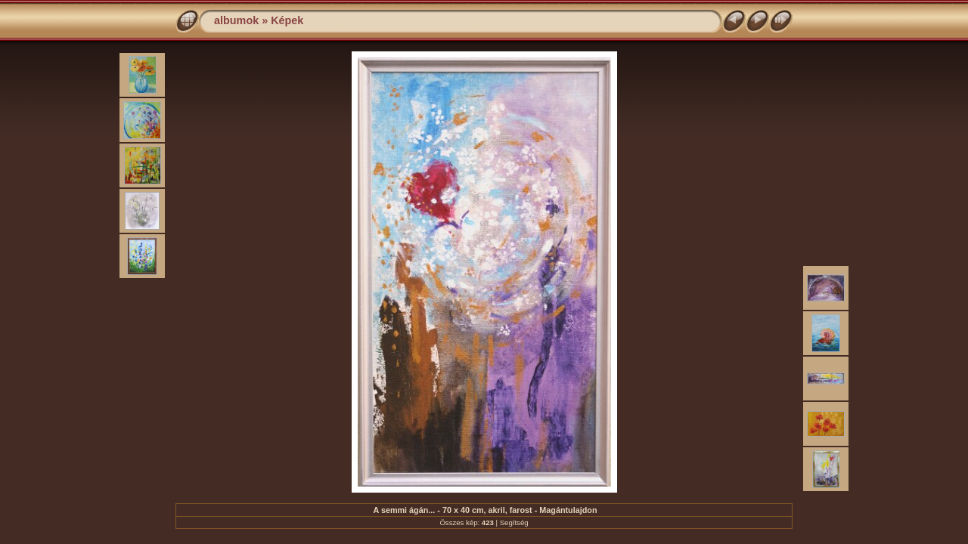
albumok (236, 20)
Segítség (514, 522)
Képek (287, 20)
